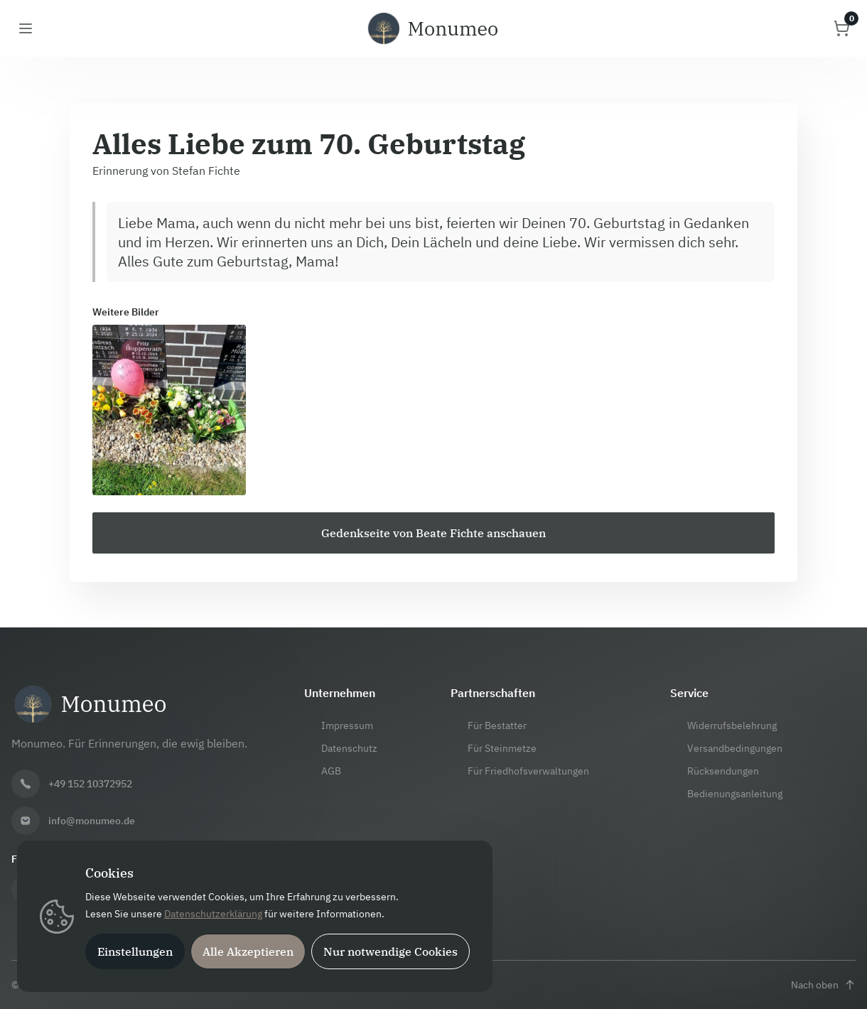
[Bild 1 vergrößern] (169, 410)
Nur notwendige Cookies (390, 951)
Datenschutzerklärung (213, 913)
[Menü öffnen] (25, 28)
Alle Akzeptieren (248, 951)
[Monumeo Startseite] (433, 28)
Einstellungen (135, 951)
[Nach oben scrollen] (823, 985)
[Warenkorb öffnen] (841, 28)
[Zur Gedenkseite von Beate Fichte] (433, 533)
